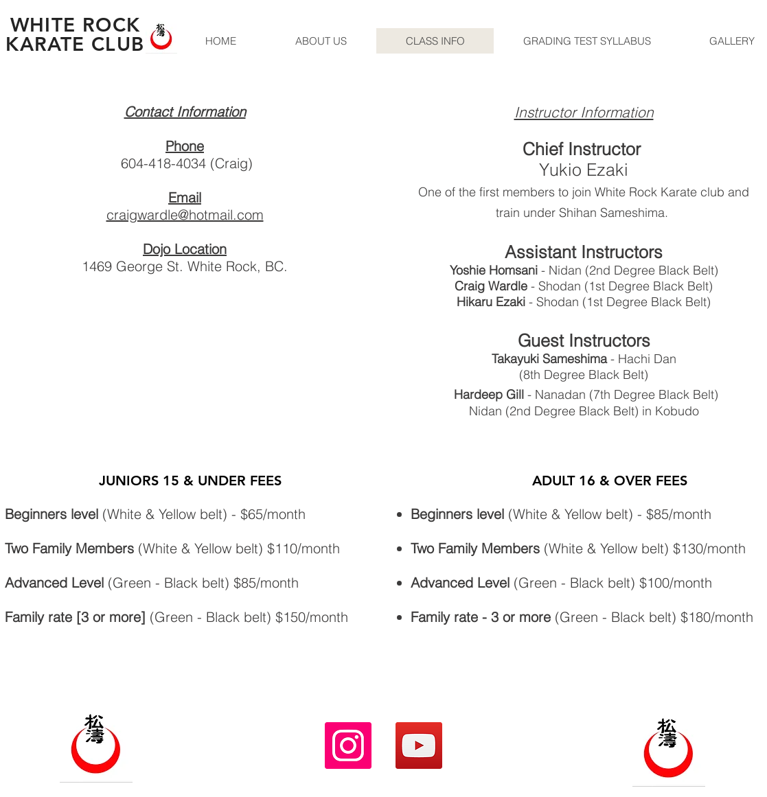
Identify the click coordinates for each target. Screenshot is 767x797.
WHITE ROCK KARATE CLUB (74, 34)
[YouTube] (419, 745)
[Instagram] (348, 745)
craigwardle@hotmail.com (185, 214)
